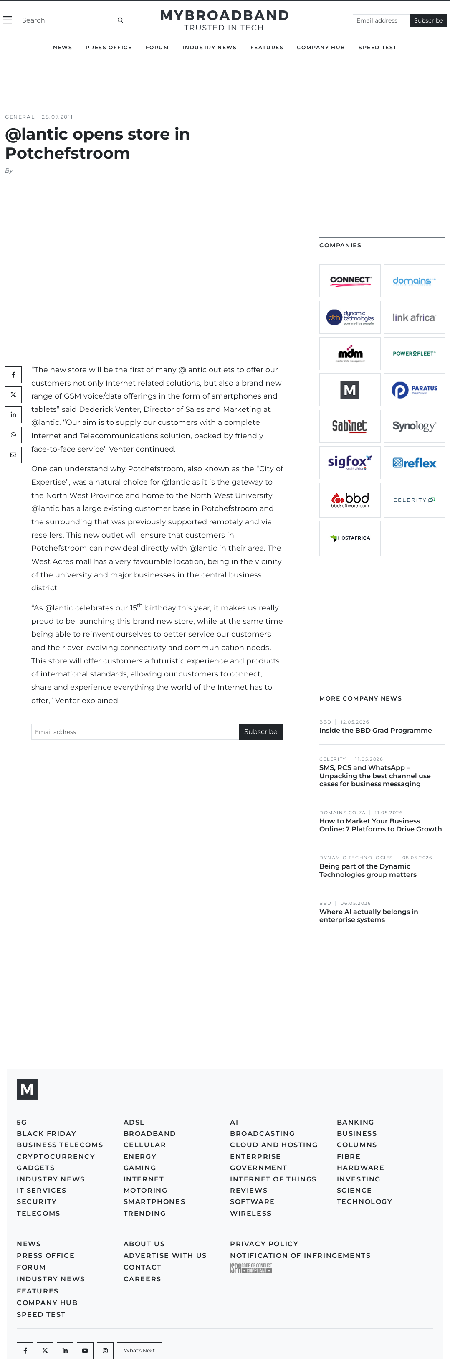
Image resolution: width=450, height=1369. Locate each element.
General (20, 117)
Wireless (251, 1213)
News (62, 47)
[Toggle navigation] (7, 20)
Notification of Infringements (300, 1256)
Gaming (140, 1168)
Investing (359, 1179)
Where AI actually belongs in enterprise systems (368, 916)
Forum (157, 47)
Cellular (145, 1145)
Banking (355, 1122)
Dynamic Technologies (356, 858)
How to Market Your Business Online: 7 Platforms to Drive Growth (381, 825)
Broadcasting (262, 1134)
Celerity (332, 759)
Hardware (361, 1168)
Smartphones (155, 1202)
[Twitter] (13, 394)
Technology (365, 1202)
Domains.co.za (342, 812)
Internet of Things (273, 1179)
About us (144, 1244)
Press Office (109, 47)
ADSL (134, 1122)
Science (354, 1190)
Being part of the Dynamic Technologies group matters (368, 870)
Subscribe (428, 20)
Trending (145, 1213)
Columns (357, 1145)
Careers (143, 1279)
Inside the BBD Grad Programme (375, 730)
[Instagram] (105, 1350)
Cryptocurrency (56, 1157)
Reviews (249, 1190)
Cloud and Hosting (274, 1145)
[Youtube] (85, 1350)
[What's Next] (139, 1350)
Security (37, 1202)
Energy (140, 1157)
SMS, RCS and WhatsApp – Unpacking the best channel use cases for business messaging (375, 775)
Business (357, 1134)
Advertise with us (165, 1256)
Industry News (210, 47)
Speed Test (378, 47)
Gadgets (36, 1168)
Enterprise (255, 1157)
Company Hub (321, 47)
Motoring (146, 1190)
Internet (144, 1179)
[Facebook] (25, 1350)
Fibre (349, 1157)
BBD (325, 722)
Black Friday (46, 1134)
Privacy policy (264, 1244)
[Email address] (382, 20)
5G (22, 1122)
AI (234, 1122)
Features (267, 47)
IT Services (42, 1190)
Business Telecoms (60, 1145)
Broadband (150, 1134)
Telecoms (39, 1213)
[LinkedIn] (13, 414)
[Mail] (13, 455)
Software (252, 1202)
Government (259, 1168)
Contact (143, 1267)
